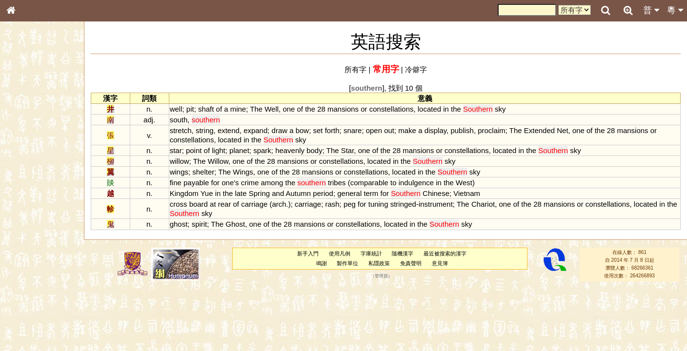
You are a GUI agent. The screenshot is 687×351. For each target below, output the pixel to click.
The (256, 109)
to (393, 182)
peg (350, 204)
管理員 (381, 275)
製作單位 (347, 263)
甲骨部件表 (26, 149)
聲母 (19, 261)
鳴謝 (321, 263)
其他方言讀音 (29, 279)
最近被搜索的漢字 (445, 253)
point (194, 150)
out (389, 130)
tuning (378, 204)
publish (461, 130)
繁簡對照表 (26, 334)
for (215, 182)
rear (224, 204)
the (310, 109)
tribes (337, 182)
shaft (206, 109)
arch (279, 204)
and (278, 193)
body (314, 150)
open (374, 130)
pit (190, 109)
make (407, 130)
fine (176, 182)
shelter (203, 172)
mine (238, 109)
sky (500, 109)
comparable (369, 182)
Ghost (235, 224)
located (429, 109)
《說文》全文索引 (35, 306)
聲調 (46, 261)
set (318, 130)
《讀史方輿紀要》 (35, 315)
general (349, 193)
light (218, 150)
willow (179, 161)
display (435, 130)
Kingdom (184, 193)
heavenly (289, 150)
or (364, 109)
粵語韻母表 (26, 213)
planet (239, 150)
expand (255, 130)
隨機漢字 (402, 253)
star (176, 150)
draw (279, 130)
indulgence (416, 182)
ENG (43, 107)
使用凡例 (339, 253)
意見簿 (440, 263)
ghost (179, 224)
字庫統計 (371, 253)
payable (196, 182)
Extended (539, 130)
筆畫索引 (24, 139)
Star (347, 150)
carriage (254, 204)
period (323, 193)
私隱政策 (379, 263)
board (198, 204)
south (179, 120)
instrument (436, 204)
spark (262, 150)
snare (353, 130)
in (446, 109)
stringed (403, 204)
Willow (218, 161)
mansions (343, 109)
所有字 (355, 69)
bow (302, 130)
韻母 (33, 261)
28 (321, 109)
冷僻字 (416, 69)
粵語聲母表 (26, 203)
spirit (199, 224)
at (213, 204)
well (176, 109)
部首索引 (24, 130)
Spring (259, 193)
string (205, 130)
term (371, 193)
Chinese (436, 193)
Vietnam (466, 193)
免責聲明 (411, 263)
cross (178, 204)
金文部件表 (26, 159)
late (240, 193)
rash (332, 204)
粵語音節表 (26, 194)
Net (562, 130)
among (272, 182)
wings (179, 172)
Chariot (483, 204)
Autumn (298, 193)
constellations (391, 109)
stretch (181, 130)
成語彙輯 (24, 324)
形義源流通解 (29, 168)
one (289, 109)
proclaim (491, 130)
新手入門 (308, 253)
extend (229, 130)
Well (271, 109)
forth (332, 130)
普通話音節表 (29, 270)
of (219, 109)
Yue (207, 193)
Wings (243, 172)
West (464, 182)
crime (250, 182)
